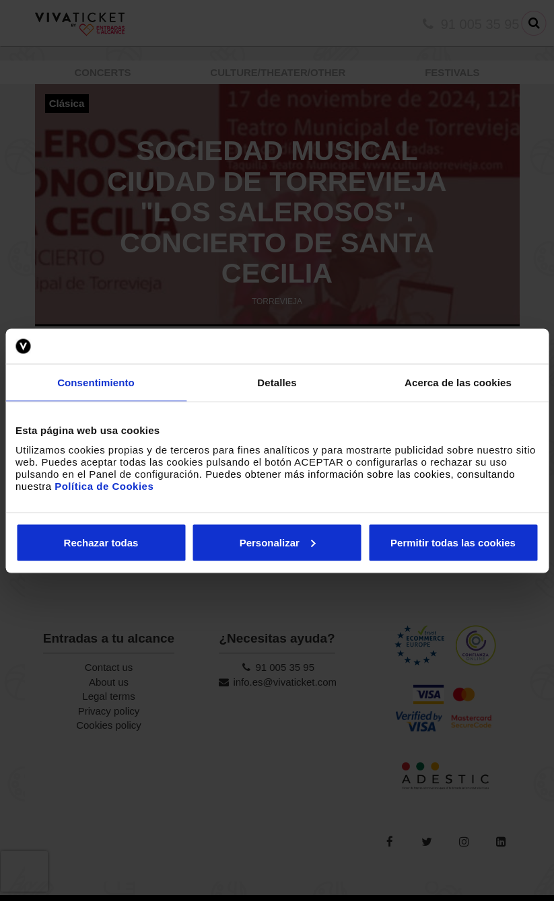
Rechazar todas (101, 542)
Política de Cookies (104, 485)
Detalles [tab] (276, 382)
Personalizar (278, 542)
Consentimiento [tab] (96, 382)
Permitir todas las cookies (453, 542)
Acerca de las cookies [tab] (458, 382)
